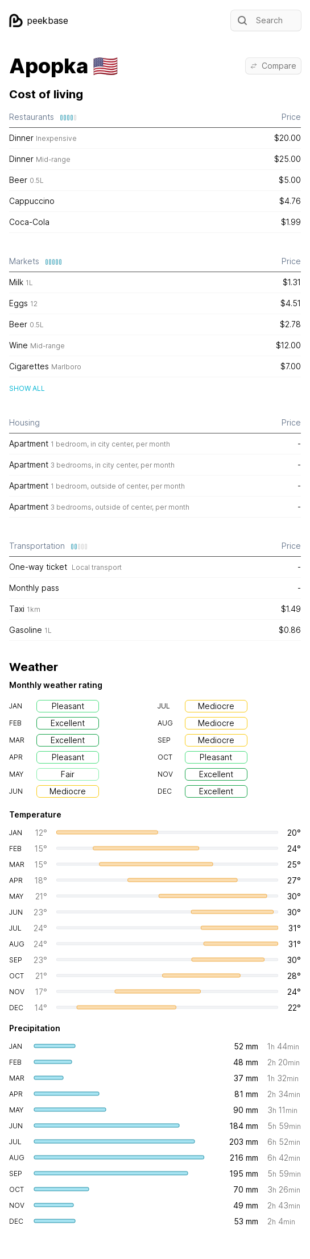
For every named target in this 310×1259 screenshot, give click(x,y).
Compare (273, 65)
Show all (27, 388)
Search (259, 20)
